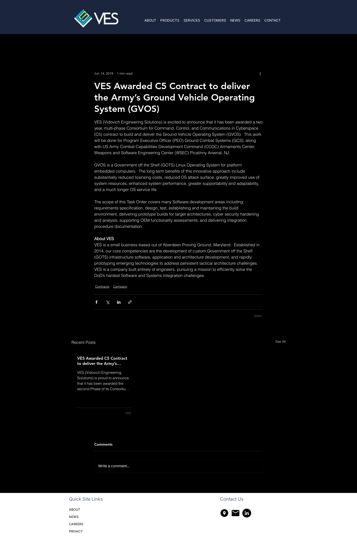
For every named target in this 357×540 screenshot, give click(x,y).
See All (280, 341)
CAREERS (76, 524)
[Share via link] (130, 302)
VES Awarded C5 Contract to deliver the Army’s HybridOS (102, 361)
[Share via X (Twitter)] (107, 302)
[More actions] (260, 73)
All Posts (77, 43)
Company (124, 43)
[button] (169, 18)
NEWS (74, 517)
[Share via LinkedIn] (119, 302)
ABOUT (74, 509)
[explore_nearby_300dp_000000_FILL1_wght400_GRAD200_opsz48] (224, 513)
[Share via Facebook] (96, 302)
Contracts (101, 43)
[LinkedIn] (246, 513)
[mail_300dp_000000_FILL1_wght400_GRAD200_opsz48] (235, 513)
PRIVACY (76, 531)
